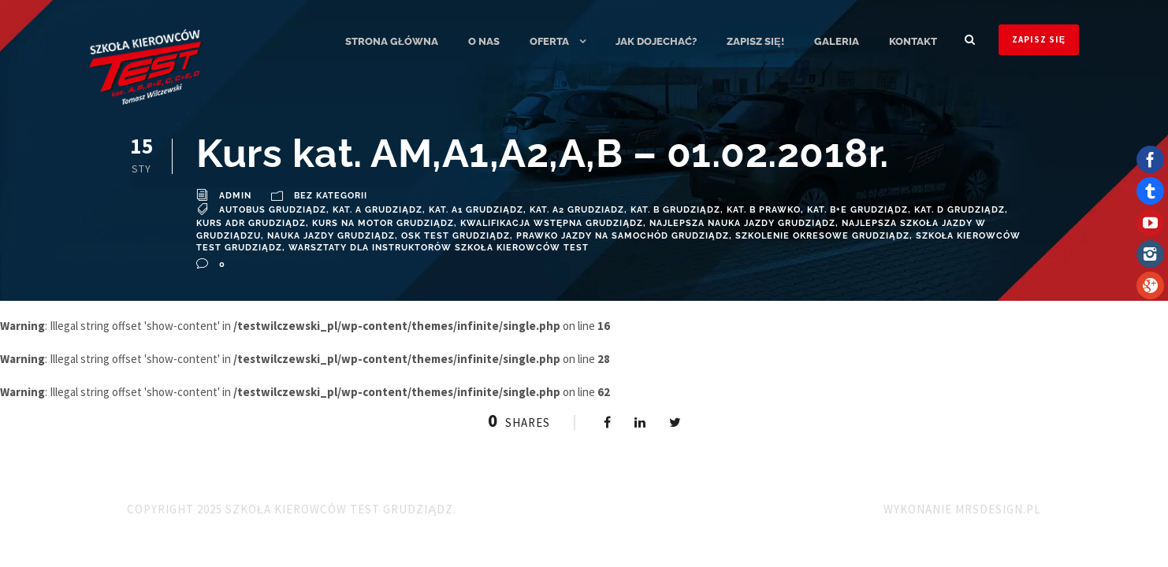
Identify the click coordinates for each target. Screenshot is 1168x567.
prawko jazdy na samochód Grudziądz (622, 236)
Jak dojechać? (656, 41)
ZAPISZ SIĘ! (755, 41)
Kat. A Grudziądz (377, 210)
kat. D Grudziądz (959, 210)
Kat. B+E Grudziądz (857, 210)
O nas (484, 41)
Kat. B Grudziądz (675, 210)
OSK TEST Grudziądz (455, 236)
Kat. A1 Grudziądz (476, 210)
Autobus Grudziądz (272, 210)
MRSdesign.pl (998, 509)
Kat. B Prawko (764, 210)
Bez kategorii (330, 196)
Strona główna (391, 41)
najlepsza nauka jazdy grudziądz (742, 223)
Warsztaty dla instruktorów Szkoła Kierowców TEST (438, 248)
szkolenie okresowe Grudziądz (822, 236)
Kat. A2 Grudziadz (577, 210)
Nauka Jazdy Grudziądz (331, 236)
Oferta (549, 41)
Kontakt (913, 41)
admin (235, 196)
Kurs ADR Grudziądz (251, 223)
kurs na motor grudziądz (383, 223)
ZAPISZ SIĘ (1039, 39)
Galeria (836, 41)
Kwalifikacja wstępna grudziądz (551, 223)
